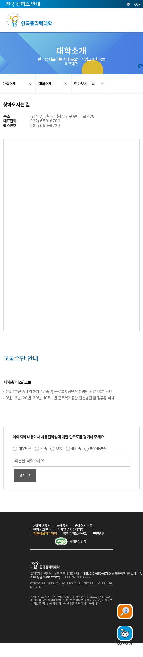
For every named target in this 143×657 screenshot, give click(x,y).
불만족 (76, 448)
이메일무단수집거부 (70, 529)
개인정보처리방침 (45, 533)
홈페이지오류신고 (75, 533)
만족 (43, 448)
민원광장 (99, 533)
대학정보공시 (41, 525)
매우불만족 (98, 448)
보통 (59, 448)
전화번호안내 (42, 529)
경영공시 (62, 525)
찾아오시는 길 (83, 525)
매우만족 (24, 448)
